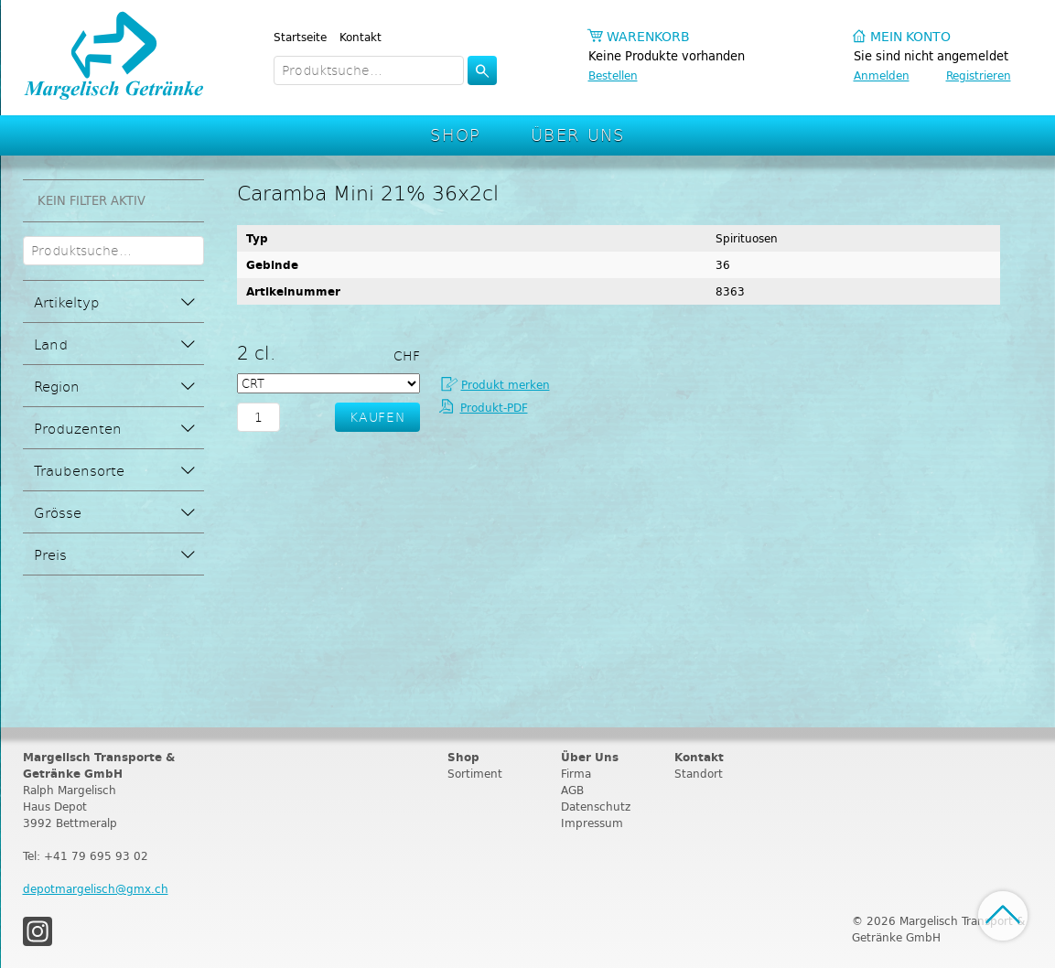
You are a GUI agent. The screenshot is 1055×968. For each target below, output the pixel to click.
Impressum (592, 823)
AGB (572, 790)
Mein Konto (910, 37)
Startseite (300, 37)
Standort (698, 773)
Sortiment (474, 773)
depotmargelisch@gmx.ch (95, 889)
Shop (455, 134)
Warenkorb (648, 37)
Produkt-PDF (494, 407)
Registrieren (978, 75)
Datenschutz (595, 806)
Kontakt (360, 37)
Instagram (37, 931)
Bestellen (613, 75)
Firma (576, 773)
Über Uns (578, 134)
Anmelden (882, 75)
